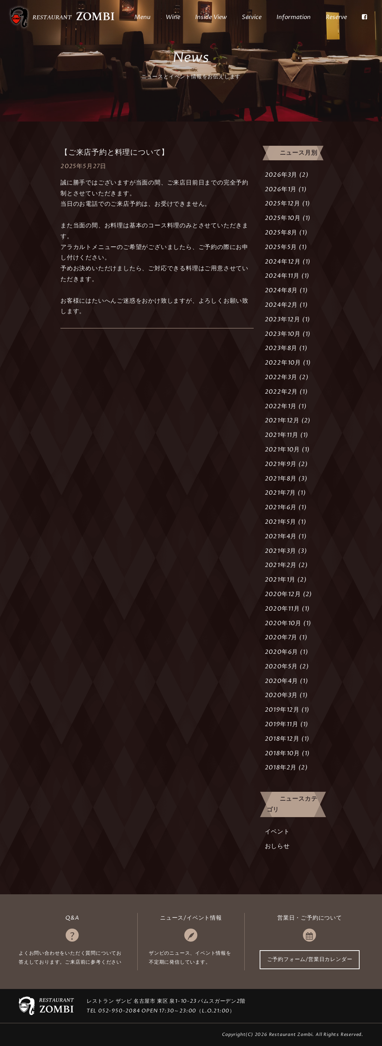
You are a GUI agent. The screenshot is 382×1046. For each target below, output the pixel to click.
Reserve (336, 17)
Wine (173, 17)
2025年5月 (281, 247)
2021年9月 (281, 464)
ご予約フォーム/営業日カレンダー (310, 959)
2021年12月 (282, 420)
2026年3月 (281, 175)
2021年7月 (280, 493)
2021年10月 (282, 449)
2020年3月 (281, 695)
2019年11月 (281, 724)
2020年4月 (281, 681)
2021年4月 (281, 536)
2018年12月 (282, 739)
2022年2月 (281, 392)
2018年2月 (281, 767)
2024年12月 (283, 262)
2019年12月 (282, 710)
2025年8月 (281, 233)
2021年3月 (281, 551)
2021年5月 (281, 522)
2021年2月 (281, 565)
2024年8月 (281, 290)
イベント (277, 832)
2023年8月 (281, 348)
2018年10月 (282, 753)
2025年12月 (282, 203)
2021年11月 (281, 435)
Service (252, 17)
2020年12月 (283, 594)
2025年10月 (283, 218)
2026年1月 (281, 189)
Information (293, 17)
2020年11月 (282, 609)
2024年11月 (282, 276)
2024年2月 (281, 305)
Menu (142, 17)
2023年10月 (283, 334)
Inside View (211, 17)
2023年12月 (282, 319)
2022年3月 (281, 377)
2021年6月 (281, 507)
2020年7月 (281, 637)
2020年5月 (281, 666)
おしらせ (277, 846)
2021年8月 (281, 479)
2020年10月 (283, 623)
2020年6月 (281, 652)
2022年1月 (281, 406)
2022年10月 (283, 363)
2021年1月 (280, 580)
